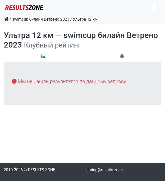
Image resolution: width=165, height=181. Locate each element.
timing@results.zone (104, 169)
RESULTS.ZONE (41, 169)
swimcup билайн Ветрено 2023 (41, 19)
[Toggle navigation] (154, 7)
